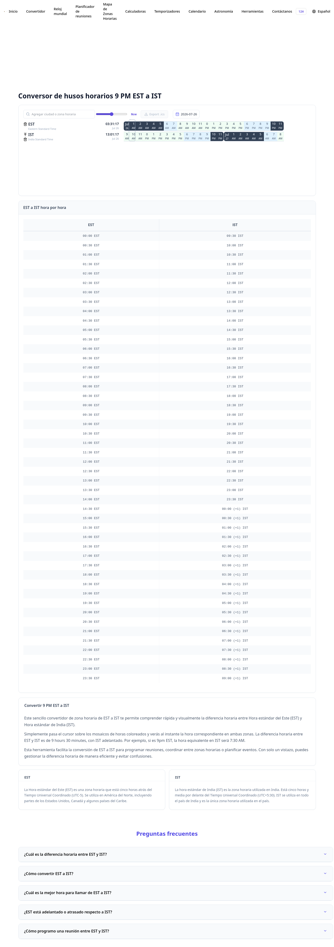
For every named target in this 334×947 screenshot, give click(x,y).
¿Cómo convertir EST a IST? (175, 874)
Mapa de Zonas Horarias (110, 11)
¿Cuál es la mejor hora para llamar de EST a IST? (175, 893)
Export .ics (154, 114)
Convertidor (35, 11)
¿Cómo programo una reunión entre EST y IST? (175, 932)
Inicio (13, 11)
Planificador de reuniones (85, 11)
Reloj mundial (60, 11)
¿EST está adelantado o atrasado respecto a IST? (175, 913)
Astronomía (223, 11)
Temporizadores (167, 11)
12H (301, 11)
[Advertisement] (106, 52)
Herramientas (252, 11)
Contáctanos (282, 11)
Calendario (197, 11)
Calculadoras (135, 11)
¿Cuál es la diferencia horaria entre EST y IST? (175, 854)
